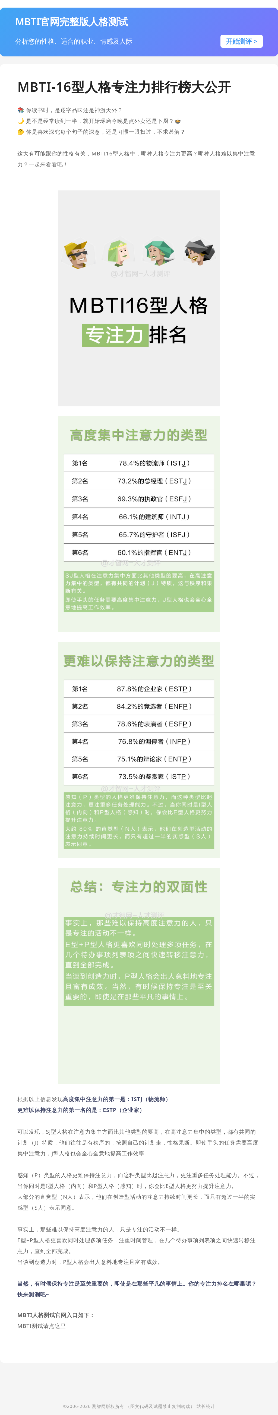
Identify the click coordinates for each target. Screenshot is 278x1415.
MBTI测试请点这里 (41, 1326)
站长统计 (206, 1406)
